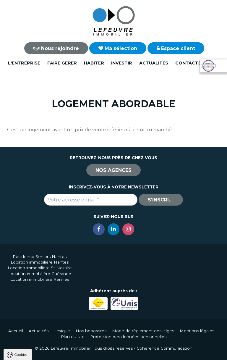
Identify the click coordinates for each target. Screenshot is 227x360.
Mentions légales (197, 330)
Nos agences (113, 170)
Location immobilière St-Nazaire (40, 267)
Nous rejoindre (56, 48)
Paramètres (115, 353)
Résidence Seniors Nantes (40, 256)
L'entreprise (24, 63)
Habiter (94, 63)
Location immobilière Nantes (40, 262)
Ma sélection (117, 48)
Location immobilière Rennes (39, 279)
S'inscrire (161, 200)
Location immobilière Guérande (39, 273)
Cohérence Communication (164, 348)
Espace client (176, 48)
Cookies (20, 279)
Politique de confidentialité (34, 338)
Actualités (153, 63)
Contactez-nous (197, 63)
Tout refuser (78, 353)
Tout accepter (40, 353)
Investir (121, 63)
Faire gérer (62, 63)
